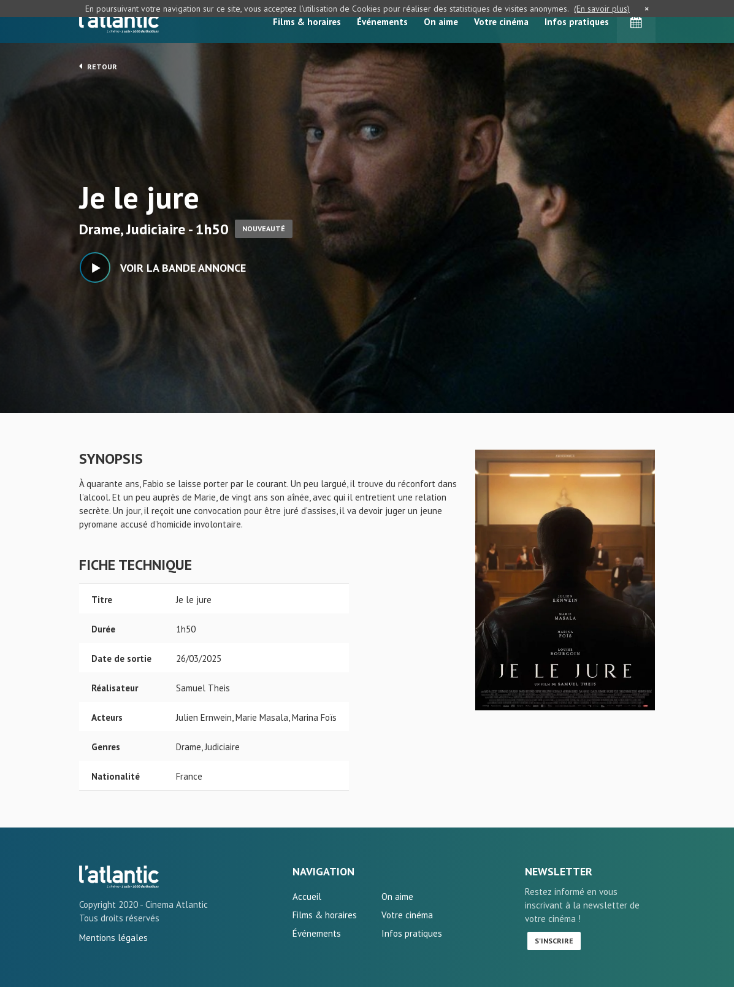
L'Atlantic (119, 21)
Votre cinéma (501, 22)
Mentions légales (113, 937)
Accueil (306, 896)
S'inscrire (554, 940)
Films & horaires (307, 22)
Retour (98, 66)
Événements (382, 22)
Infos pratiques (577, 22)
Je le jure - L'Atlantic (119, 876)
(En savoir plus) (602, 8)
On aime (441, 22)
